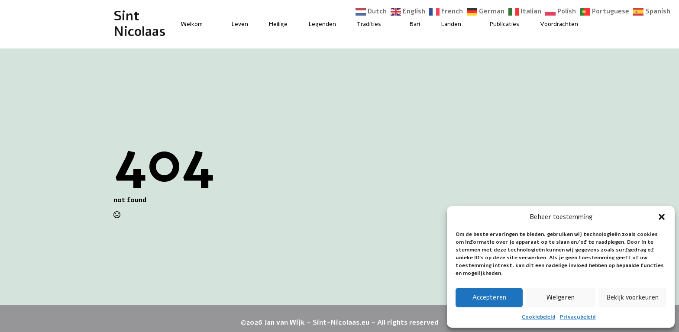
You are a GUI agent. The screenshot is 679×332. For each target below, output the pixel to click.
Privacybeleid (578, 316)
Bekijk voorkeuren (632, 297)
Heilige (278, 24)
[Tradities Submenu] (388, 24)
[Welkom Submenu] (210, 24)
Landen (451, 24)
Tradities (369, 24)
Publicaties (504, 24)
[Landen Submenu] (468, 24)
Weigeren (560, 297)
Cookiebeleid (539, 316)
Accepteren (489, 297)
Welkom (192, 24)
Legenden (322, 24)
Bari (415, 24)
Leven (239, 24)
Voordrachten (559, 24)
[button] (661, 217)
